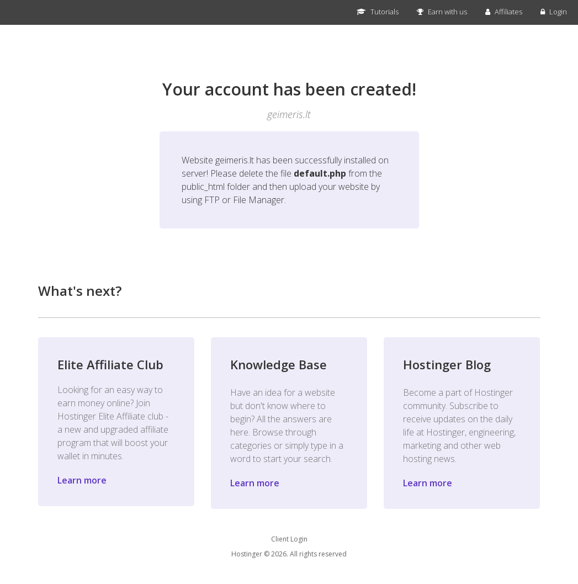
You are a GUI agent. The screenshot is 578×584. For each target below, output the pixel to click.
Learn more (82, 480)
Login (553, 12)
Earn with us (442, 12)
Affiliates (503, 12)
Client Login (289, 539)
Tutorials (378, 12)
